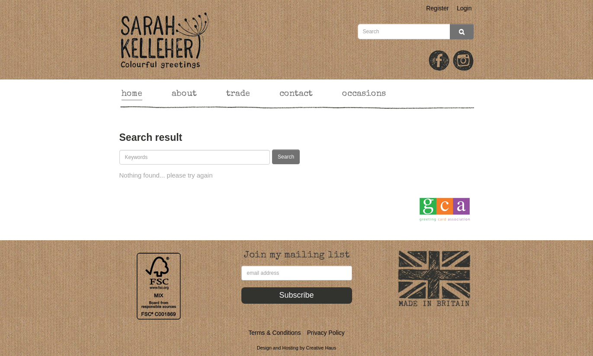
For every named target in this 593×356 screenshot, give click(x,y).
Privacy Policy (326, 332)
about (184, 94)
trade (238, 94)
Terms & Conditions (274, 332)
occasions (364, 94)
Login (464, 8)
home (132, 94)
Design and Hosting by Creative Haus (296, 347)
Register (437, 8)
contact (296, 94)
